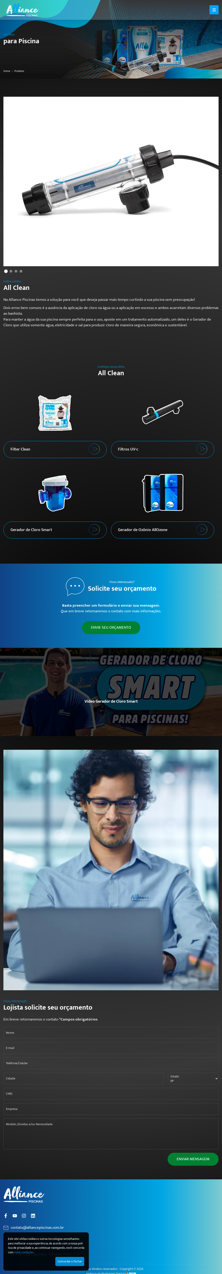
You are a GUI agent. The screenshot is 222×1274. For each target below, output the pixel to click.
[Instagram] (24, 1215)
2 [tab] (11, 271)
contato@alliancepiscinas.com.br (37, 1228)
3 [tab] (16, 271)
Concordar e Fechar (70, 1261)
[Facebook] (5, 1215)
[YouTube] (15, 1215)
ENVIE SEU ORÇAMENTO (111, 627)
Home (6, 71)
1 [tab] (6, 271)
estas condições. (24, 1252)
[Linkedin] (33, 1215)
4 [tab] (21, 271)
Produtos (19, 71)
